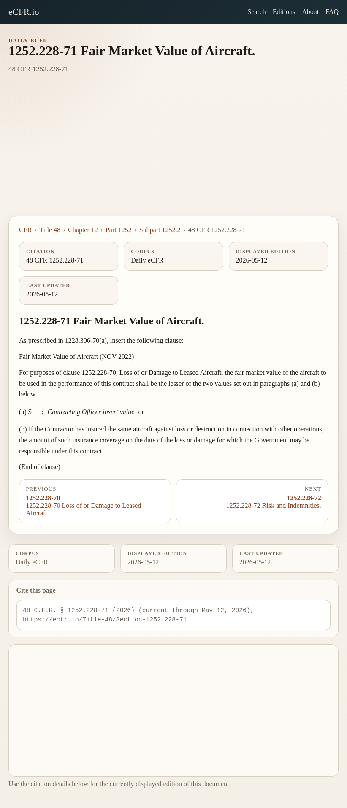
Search (256, 11)
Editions (284, 11)
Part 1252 (119, 229)
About (310, 11)
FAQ (332, 11)
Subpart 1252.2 (160, 229)
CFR (25, 229)
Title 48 (49, 229)
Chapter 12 (83, 229)
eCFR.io (23, 11)
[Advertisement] (173, 152)
